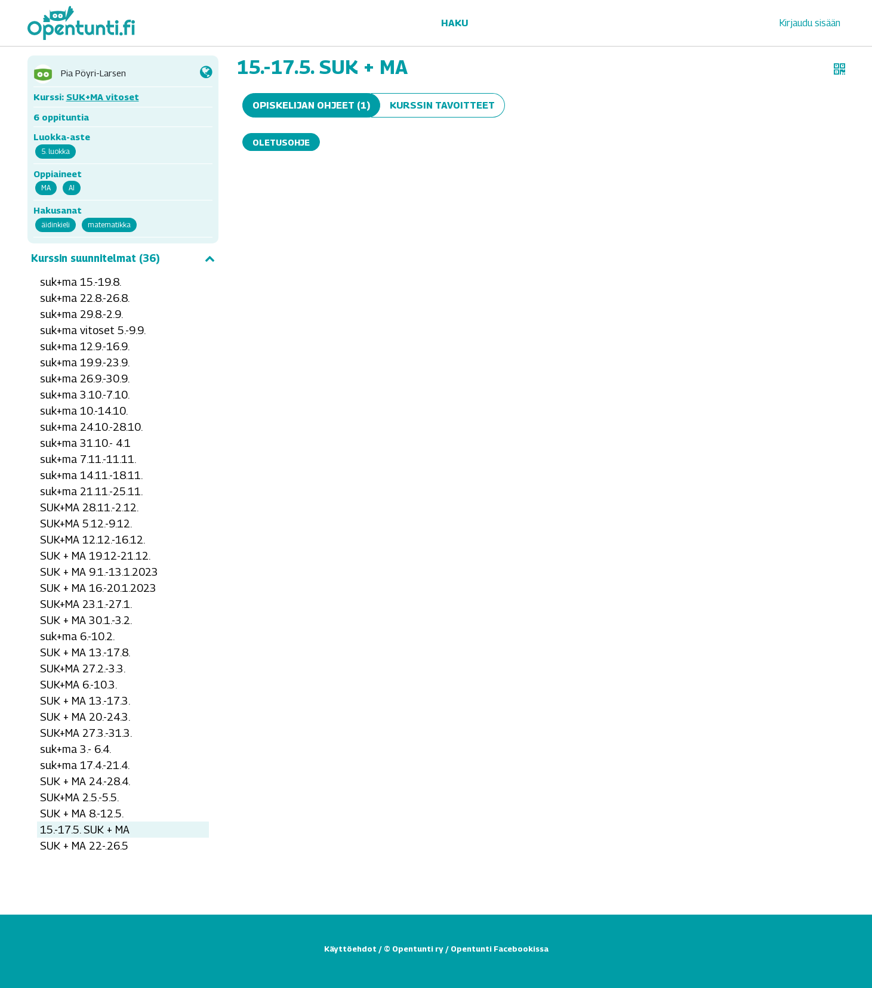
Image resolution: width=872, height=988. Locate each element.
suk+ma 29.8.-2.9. (81, 314)
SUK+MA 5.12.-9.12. (86, 523)
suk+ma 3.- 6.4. (75, 749)
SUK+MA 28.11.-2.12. (89, 507)
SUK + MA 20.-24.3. (85, 717)
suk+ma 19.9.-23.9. (85, 362)
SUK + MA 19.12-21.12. (95, 555)
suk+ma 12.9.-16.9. (85, 346)
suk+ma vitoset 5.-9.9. (93, 330)
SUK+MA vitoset (102, 96)
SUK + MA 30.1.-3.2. (86, 620)
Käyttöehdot (350, 948)
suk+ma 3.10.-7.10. (85, 394)
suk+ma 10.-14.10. (84, 411)
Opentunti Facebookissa (500, 948)
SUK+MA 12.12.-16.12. (92, 539)
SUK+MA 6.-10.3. (78, 684)
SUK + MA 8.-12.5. (82, 813)
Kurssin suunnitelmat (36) (123, 258)
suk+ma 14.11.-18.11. (91, 475)
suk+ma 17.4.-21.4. (85, 765)
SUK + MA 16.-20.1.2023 (98, 588)
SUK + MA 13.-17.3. (85, 700)
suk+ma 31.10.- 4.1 (85, 443)
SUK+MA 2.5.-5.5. (79, 797)
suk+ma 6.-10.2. (77, 636)
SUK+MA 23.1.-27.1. (86, 604)
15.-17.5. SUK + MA (85, 829)
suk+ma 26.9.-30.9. (85, 378)
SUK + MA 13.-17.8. (85, 652)
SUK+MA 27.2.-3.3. (82, 668)
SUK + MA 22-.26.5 (84, 845)
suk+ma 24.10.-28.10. (91, 427)
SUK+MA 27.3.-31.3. (86, 733)
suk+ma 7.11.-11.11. (88, 459)
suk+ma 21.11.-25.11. (91, 491)
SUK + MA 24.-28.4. (85, 781)
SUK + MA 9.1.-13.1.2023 (99, 572)
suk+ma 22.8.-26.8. (85, 298)
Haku (454, 23)
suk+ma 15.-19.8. (80, 282)
